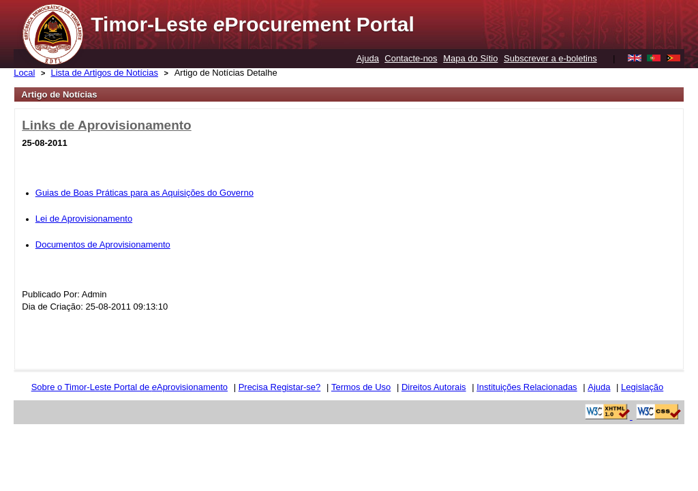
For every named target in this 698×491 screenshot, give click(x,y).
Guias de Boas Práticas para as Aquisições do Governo (144, 193)
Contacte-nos (410, 58)
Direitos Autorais (433, 387)
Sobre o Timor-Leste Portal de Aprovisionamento (129, 387)
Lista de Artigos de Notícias (104, 73)
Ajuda (367, 58)
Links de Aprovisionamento (106, 125)
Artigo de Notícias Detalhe (225, 73)
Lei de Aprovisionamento (83, 218)
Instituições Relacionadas (526, 387)
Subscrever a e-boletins (550, 58)
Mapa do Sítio (470, 58)
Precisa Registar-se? (280, 387)
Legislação (642, 387)
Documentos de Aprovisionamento (102, 244)
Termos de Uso (361, 387)
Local (24, 73)
